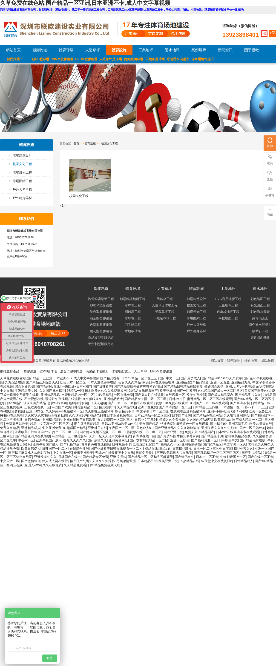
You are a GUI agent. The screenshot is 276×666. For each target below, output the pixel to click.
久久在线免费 (52, 465)
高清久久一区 (170, 444)
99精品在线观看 (11, 415)
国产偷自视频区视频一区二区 (100, 432)
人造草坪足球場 (110, 59)
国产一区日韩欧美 (252, 428)
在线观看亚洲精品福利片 (188, 411)
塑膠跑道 (39, 50)
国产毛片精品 (251, 452)
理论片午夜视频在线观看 (63, 399)
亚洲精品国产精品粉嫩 (192, 382)
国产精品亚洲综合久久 (42, 382)
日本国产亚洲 (181, 415)
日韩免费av (32, 419)
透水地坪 (172, 50)
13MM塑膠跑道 (62, 59)
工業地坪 (145, 50)
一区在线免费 (123, 395)
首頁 (76, 143)
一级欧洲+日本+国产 (76, 386)
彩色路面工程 (260, 299)
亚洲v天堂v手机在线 (239, 386)
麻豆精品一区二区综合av (69, 436)
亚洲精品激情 (113, 399)
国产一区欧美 (186, 390)
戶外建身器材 (22, 198)
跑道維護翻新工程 (101, 299)
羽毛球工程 (133, 324)
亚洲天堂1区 (35, 411)
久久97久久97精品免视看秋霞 (46, 415)
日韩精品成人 (243, 461)
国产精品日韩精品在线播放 (183, 386)
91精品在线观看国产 (143, 390)
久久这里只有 (78, 415)
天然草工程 (165, 299)
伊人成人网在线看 (55, 461)
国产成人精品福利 (220, 395)
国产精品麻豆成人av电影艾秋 (29, 452)
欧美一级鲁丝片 (260, 411)
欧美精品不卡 (125, 411)
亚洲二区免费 (147, 407)
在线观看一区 (175, 395)
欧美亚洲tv (167, 390)
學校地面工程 (228, 318)
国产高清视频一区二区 (175, 407)
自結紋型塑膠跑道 (101, 337)
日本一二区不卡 (207, 457)
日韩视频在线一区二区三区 (142, 432)
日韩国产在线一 (69, 457)
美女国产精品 (148, 424)
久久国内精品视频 (199, 419)
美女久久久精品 (129, 382)
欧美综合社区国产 (146, 444)
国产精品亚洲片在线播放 (32, 436)
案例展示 (198, 50)
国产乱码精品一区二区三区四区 (217, 452)
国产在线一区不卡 (260, 457)
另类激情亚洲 (126, 461)
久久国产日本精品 (52, 390)
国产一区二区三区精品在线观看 (131, 403)
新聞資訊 (225, 50)
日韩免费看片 (145, 452)
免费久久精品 (9, 428)
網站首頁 (13, 50)
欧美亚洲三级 (168, 461)
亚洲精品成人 (30, 428)
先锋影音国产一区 (233, 457)
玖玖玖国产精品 (34, 403)
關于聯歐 (251, 50)
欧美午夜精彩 (196, 395)
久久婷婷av (54, 411)
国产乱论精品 (70, 444)
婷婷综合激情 (214, 386)
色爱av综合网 (57, 403)
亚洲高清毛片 (238, 424)
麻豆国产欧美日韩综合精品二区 (74, 407)
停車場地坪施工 (202, 59)
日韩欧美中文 (228, 440)
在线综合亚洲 (79, 448)
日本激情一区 (230, 407)
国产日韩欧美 (102, 386)
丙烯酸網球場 (133, 59)
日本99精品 (13, 403)
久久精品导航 (126, 407)
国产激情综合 (30, 461)
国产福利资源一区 (204, 440)
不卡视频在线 (34, 399)
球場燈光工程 (22, 172)
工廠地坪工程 (228, 305)
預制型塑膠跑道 (101, 331)
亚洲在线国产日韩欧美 (79, 419)
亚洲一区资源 (220, 382)
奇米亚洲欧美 (83, 452)
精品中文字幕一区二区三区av (51, 424)
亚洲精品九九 (241, 382)
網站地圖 (250, 361)
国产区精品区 (212, 444)
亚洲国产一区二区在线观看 (209, 403)
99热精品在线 (189, 461)
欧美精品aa (222, 419)
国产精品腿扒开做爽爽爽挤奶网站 (138, 386)
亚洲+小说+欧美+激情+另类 (227, 411)
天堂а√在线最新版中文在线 (114, 452)
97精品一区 (75, 390)
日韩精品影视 (182, 448)
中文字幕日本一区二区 (152, 411)
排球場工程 (133, 318)
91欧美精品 (103, 395)
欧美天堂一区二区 (73, 382)
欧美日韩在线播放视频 (158, 382)
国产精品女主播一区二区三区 (146, 399)
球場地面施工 (121, 371)
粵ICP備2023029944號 (73, 361)
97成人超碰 (98, 403)
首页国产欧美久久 (257, 390)
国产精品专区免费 (95, 457)
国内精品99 (218, 424)
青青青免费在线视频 (95, 444)
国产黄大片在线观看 (149, 395)
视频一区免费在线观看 (172, 403)
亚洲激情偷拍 (191, 444)
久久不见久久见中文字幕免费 (110, 436)
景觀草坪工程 (164, 312)
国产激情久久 (97, 440)
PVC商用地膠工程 (228, 299)
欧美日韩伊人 (30, 448)
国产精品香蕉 (110, 378)
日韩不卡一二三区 (254, 407)
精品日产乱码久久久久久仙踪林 (92, 461)
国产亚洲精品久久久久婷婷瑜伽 (177, 428)
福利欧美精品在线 (238, 436)
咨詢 (270, 142)
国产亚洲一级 (173, 432)
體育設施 (119, 50)
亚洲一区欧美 (180, 440)
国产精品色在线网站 (207, 415)
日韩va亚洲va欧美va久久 (119, 424)
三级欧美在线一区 (37, 407)
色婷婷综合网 (78, 403)
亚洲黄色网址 (118, 440)
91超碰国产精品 (74, 428)
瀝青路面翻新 (260, 337)
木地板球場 (133, 331)
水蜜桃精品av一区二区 (77, 395)
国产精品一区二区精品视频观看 (150, 457)
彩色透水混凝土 (178, 59)
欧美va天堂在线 (260, 424)
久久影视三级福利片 (99, 411)
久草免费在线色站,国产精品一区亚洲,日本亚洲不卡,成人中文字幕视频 (49, 378)
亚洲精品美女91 (26, 390)
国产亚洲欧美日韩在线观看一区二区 (117, 448)
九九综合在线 (14, 382)
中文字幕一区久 (235, 444)
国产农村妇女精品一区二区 (149, 440)
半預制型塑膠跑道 (101, 344)
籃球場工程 (133, 305)
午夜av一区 (26, 440)
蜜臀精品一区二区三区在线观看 (209, 399)
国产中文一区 (169, 378)
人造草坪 (92, 50)
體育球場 (66, 50)
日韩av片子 (177, 399)
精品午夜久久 (243, 448)
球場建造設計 (22, 155)
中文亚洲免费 (51, 428)
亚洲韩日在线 (97, 428)
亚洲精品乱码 (50, 395)
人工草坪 (140, 371)
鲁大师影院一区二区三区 (115, 419)
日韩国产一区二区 (55, 448)
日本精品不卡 (147, 461)
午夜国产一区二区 (122, 428)
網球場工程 (133, 312)
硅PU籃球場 (40, 59)
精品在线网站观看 (158, 448)
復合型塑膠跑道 (101, 312)
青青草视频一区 (144, 436)
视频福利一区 (73, 411)
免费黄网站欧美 (17, 424)
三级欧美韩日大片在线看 (174, 452)
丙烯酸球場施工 (97, 371)
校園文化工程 (22, 164)
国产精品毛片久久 (248, 395)
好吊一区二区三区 (65, 432)
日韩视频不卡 (121, 444)
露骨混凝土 (260, 318)
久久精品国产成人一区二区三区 (220, 390)
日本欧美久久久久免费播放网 (106, 390)
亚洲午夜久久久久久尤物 (219, 428)
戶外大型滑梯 (22, 189)
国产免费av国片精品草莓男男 (178, 436)
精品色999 (97, 415)
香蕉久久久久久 (74, 440)
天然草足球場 (155, 59)
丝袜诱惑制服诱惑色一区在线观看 (184, 424)
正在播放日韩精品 (87, 424)
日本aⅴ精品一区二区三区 (139, 378)
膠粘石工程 (260, 331)
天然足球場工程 (164, 318)
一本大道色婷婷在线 (101, 382)
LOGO (60, 29)
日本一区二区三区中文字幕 (212, 448)
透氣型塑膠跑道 (101, 324)
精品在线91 (107, 407)
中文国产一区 (9, 461)
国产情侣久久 (184, 457)
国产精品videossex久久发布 (222, 378)
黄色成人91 (144, 428)
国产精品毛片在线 (252, 440)
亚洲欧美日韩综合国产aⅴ (33, 432)
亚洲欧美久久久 (45, 457)
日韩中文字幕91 (145, 419)
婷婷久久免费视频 (172, 419)
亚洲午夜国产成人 (49, 440)
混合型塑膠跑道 (101, 318)
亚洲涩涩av (118, 457)
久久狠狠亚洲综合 (236, 415)
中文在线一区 (62, 452)
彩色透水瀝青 (260, 312)
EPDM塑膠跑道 (86, 59)
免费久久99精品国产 (199, 432)
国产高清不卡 (239, 403)
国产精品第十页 (212, 436)
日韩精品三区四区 (205, 407)
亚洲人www (32, 465)
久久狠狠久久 (92, 399)
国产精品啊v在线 (48, 386)
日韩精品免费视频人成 (104, 465)
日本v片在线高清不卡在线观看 (237, 432)
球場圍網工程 (22, 181)
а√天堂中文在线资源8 (216, 461)
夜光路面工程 (260, 305)
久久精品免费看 (75, 465)
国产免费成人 (190, 378)
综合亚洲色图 (24, 386)
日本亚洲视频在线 (119, 415)
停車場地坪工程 (228, 312)
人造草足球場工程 (165, 305)
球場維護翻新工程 (133, 299)
